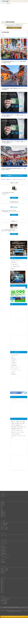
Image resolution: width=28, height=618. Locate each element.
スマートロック (13, 371)
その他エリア (2, 592)
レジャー (13, 430)
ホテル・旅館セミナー (23, 59)
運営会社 (10, 607)
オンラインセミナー (14, 435)
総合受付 (13, 607)
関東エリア (2, 582)
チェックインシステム (14, 368)
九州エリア (2, 589)
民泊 (20, 423)
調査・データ (2, 505)
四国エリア (2, 588)
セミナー (18, 432)
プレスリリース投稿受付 (4, 601)
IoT (24, 435)
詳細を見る (14, 197)
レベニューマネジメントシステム (15, 369)
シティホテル (22, 432)
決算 (1, 506)
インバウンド (19, 435)
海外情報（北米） (3, 512)
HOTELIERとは (6, 607)
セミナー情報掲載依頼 (4, 603)
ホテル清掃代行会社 (14, 362)
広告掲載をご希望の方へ (4, 600)
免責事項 (16, 607)
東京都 (23, 423)
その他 (2, 509)
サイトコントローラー (14, 355)
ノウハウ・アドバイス (14, 399)
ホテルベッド (13, 357)
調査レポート (13, 421)
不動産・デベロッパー (19, 428)
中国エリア (2, 586)
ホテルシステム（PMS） (14, 354)
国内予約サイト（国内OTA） (5, 568)
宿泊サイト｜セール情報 (4, 527)
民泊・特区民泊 (17, 423)
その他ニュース (3, 516)
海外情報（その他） (3, 515)
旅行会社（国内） (3, 571)
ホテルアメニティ (13, 364)
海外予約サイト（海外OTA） (5, 570)
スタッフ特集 (2, 526)
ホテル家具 (12, 361)
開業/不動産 (2, 502)
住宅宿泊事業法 (13, 428)
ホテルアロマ (13, 372)
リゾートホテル (17, 430)
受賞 (1, 508)
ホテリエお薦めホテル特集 (4, 523)
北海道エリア (2, 579)
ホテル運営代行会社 (14, 365)
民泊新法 (13, 423)
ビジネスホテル (13, 432)
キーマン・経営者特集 (4, 524)
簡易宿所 (24, 421)
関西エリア (2, 585)
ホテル (21, 430)
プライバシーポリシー (21, 607)
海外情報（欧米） (3, 513)
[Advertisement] (14, 13)
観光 (20, 421)
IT (22, 435)
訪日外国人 (17, 421)
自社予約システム (13, 358)
